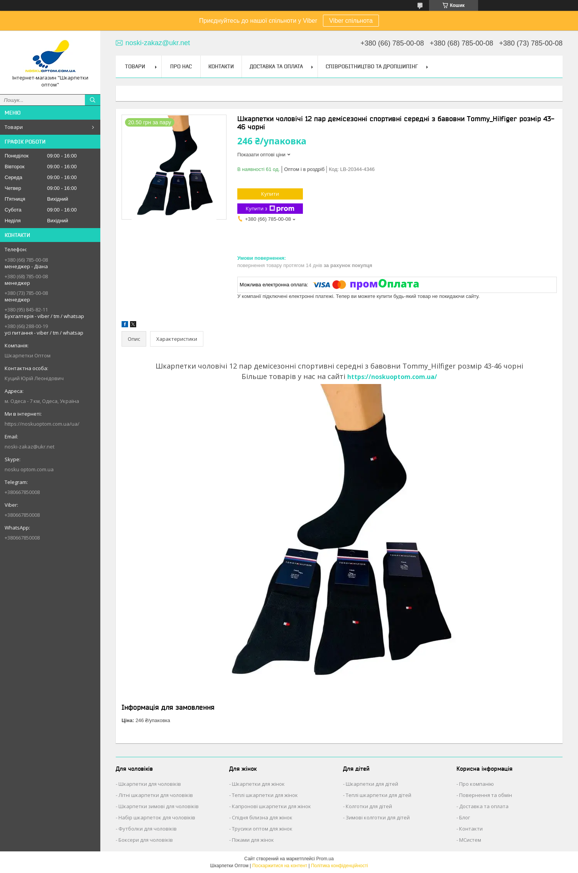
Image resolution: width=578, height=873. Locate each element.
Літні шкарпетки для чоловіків (155, 795)
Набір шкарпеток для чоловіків (156, 817)
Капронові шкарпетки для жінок (271, 806)
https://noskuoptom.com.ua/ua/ (42, 423)
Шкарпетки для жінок (258, 783)
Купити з (270, 208)
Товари (14, 127)
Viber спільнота (351, 20)
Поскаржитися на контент (279, 865)
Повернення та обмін (485, 795)
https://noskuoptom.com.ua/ (392, 376)
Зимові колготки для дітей (378, 817)
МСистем (470, 839)
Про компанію (476, 783)
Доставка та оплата (484, 806)
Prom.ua (325, 858)
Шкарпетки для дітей (372, 783)
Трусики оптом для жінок (262, 828)
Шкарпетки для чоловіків (149, 783)
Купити (270, 193)
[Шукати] (92, 100)
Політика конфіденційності (339, 865)
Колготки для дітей (369, 806)
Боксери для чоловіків (145, 839)
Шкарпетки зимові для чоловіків (158, 806)
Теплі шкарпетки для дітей (378, 795)
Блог (464, 817)
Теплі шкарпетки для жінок (265, 795)
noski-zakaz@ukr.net (29, 446)
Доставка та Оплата (276, 66)
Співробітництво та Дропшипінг (372, 66)
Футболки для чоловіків (147, 828)
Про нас (181, 66)
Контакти (221, 66)
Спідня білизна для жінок (262, 817)
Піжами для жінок (253, 839)
